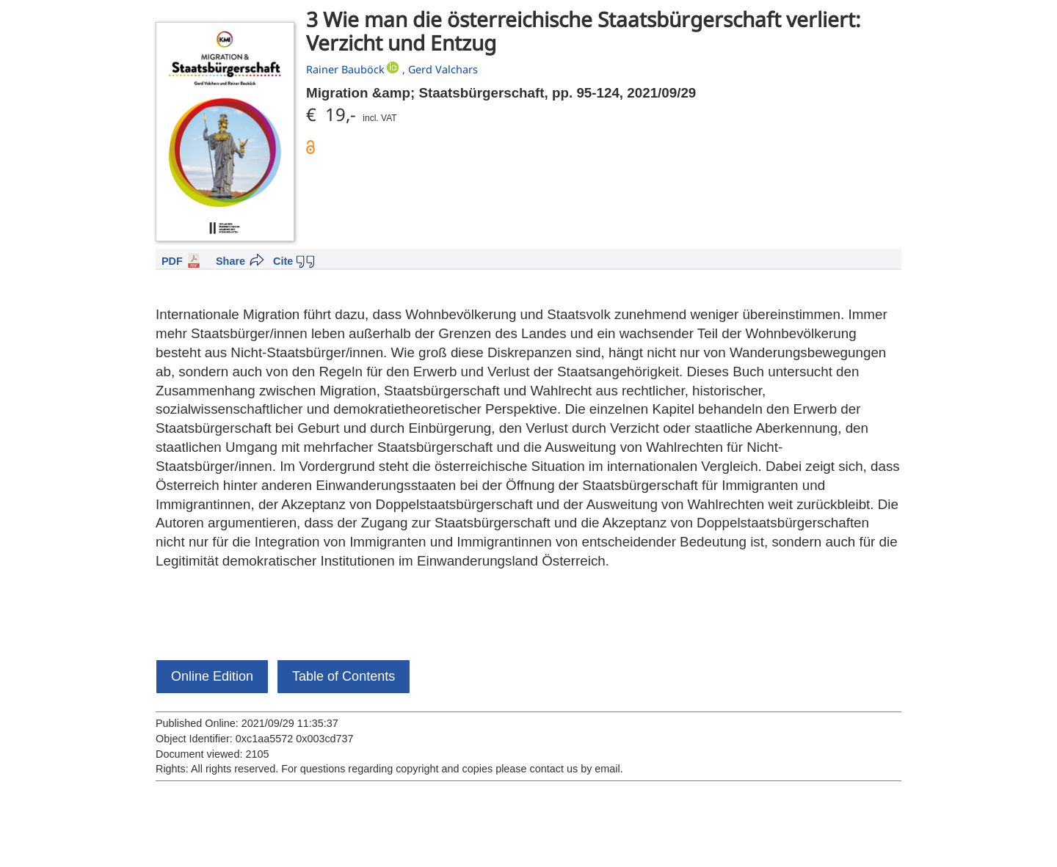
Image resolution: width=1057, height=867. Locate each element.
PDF (172, 261)
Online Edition (212, 676)
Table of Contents (343, 676)
